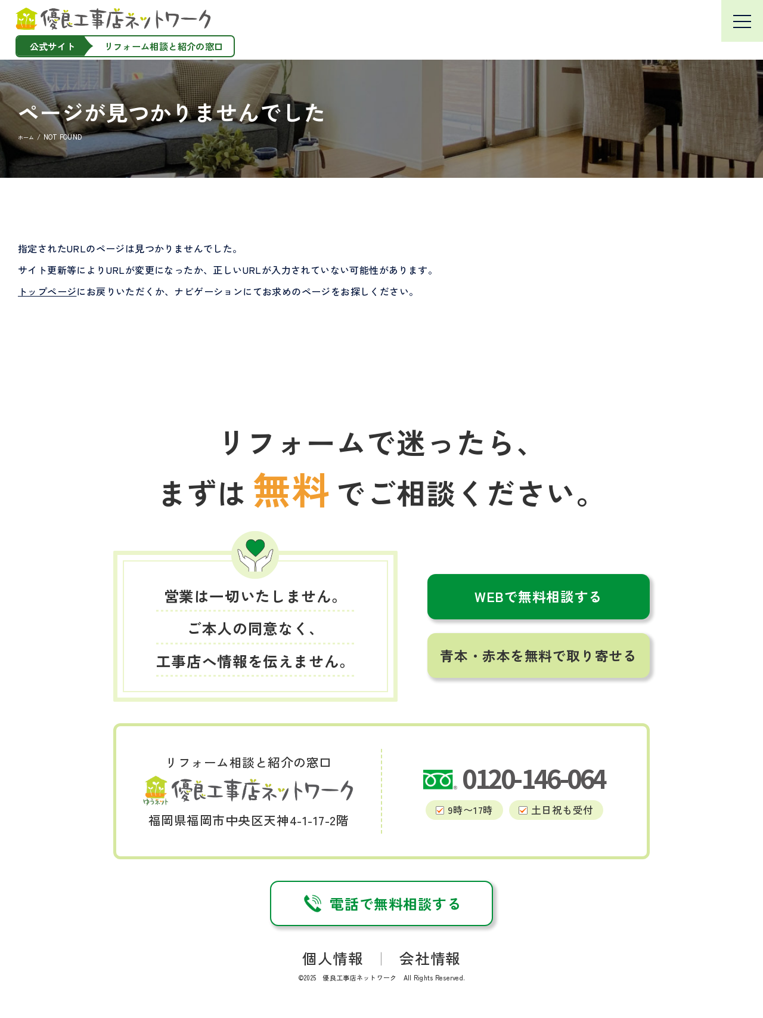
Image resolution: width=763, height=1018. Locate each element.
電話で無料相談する (381, 903)
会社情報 (429, 957)
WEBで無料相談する (538, 596)
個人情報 (332, 957)
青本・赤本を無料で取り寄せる (538, 655)
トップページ (47, 291)
